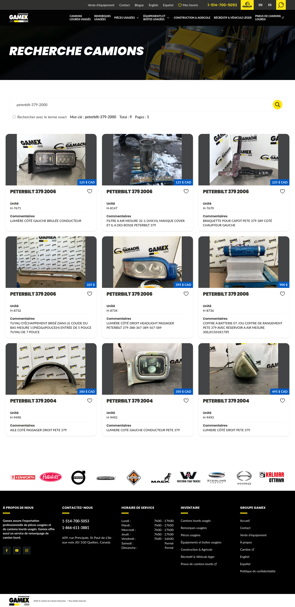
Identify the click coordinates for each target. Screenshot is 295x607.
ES (270, 5)
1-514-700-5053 (222, 5)
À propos (246, 541)
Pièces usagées (124, 17)
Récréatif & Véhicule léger (233, 17)
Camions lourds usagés (80, 17)
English (153, 5)
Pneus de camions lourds (268, 17)
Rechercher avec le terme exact (40, 117)
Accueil (245, 520)
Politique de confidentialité (257, 570)
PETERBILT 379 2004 (31, 400)
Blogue (139, 5)
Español (168, 5)
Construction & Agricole (192, 17)
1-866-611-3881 (75, 527)
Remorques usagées (102, 17)
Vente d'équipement (101, 5)
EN (260, 5)
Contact (124, 5)
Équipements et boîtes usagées (154, 17)
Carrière (245, 549)
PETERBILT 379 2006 (31, 191)
